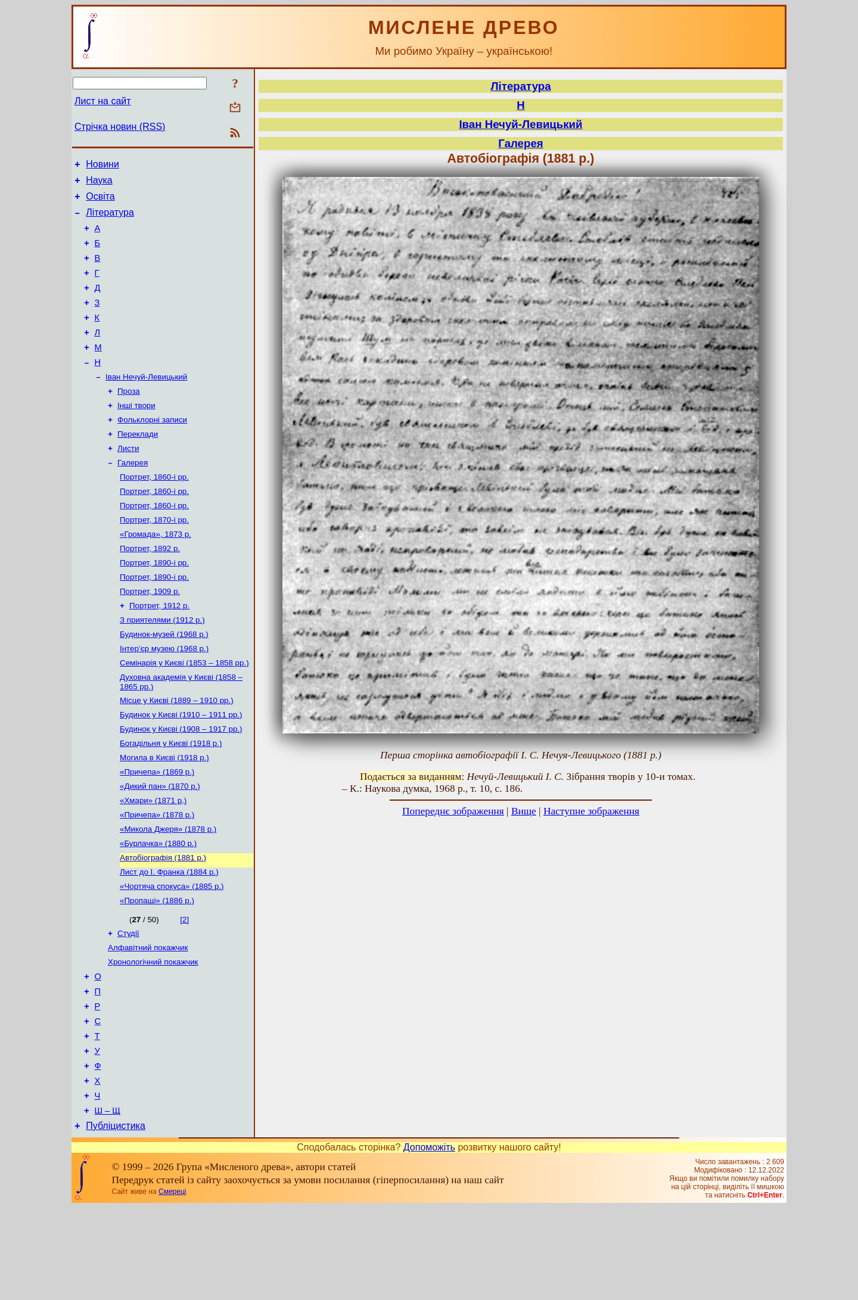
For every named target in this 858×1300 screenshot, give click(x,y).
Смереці (172, 1284)
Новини (102, 166)
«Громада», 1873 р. (155, 573)
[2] (184, 988)
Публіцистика (115, 1218)
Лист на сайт (102, 101)
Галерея (132, 496)
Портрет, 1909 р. (150, 635)
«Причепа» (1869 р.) (157, 830)
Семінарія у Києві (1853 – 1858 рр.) (184, 712)
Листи (128, 480)
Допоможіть (429, 1239)
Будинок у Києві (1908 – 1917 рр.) (181, 783)
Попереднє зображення (453, 811)
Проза (128, 418)
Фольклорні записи (152, 449)
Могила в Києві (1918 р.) (164, 814)
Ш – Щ (107, 1201)
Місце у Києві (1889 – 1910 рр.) (177, 752)
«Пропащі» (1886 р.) (157, 969)
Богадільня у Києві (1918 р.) (171, 799)
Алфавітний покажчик (148, 1019)
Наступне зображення (591, 811)
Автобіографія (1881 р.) (163, 923)
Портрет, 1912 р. (159, 650)
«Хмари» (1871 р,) (153, 861)
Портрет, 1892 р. (150, 588)
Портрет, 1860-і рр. (154, 511)
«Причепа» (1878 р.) (157, 876)
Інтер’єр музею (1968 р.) (164, 697)
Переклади (137, 465)
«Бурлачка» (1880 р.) (158, 907)
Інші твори (136, 434)
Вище (523, 811)
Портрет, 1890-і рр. (154, 604)
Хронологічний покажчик (153, 1034)
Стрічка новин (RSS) (119, 127)
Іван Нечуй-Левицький (146, 403)
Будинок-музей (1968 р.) (164, 681)
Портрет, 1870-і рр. (154, 557)
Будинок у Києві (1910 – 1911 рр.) (181, 768)
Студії (128, 1003)
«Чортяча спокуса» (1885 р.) (172, 954)
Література (110, 219)
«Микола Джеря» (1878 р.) (168, 892)
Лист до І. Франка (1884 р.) (169, 938)
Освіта (100, 202)
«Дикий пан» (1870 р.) (160, 845)
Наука (99, 184)
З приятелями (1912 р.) (162, 666)
